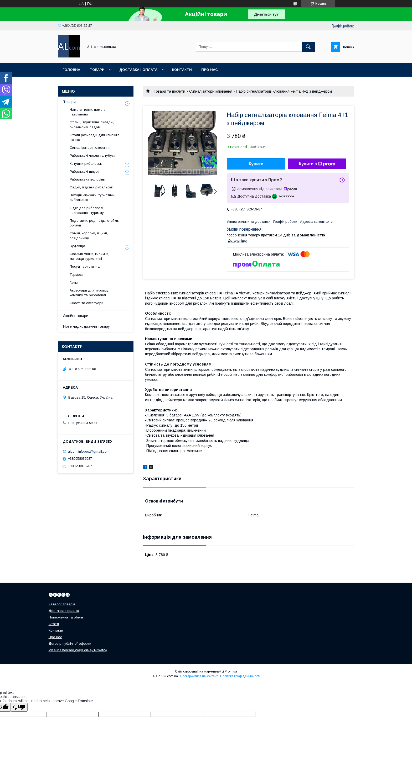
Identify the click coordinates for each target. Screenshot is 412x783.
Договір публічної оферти (70, 644)
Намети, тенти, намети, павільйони (88, 112)
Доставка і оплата (138, 70)
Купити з (317, 164)
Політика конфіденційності (240, 676)
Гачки (74, 282)
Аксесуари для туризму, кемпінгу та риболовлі (89, 292)
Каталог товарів (62, 604)
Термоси (77, 275)
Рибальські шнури (85, 171)
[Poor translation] (19, 707)
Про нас (209, 70)
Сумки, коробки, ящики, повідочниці (89, 235)
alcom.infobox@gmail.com (89, 451)
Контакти (182, 70)
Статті (54, 624)
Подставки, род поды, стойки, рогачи (94, 223)
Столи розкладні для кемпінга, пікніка (95, 137)
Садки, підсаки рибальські (92, 187)
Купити (256, 164)
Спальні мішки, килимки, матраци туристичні (89, 256)
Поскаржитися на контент (199, 676)
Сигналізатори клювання (210, 91)
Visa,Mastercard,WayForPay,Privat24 (78, 650)
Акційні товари (75, 316)
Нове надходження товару (86, 326)
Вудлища (77, 246)
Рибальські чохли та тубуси (93, 155)
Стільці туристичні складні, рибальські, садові (92, 124)
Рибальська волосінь (87, 179)
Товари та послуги (169, 91)
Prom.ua (231, 671)
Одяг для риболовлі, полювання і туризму (87, 210)
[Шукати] (308, 47)
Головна (71, 70)
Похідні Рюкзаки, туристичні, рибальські (93, 197)
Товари (97, 70)
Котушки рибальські (86, 164)
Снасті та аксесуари (86, 303)
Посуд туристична (85, 266)
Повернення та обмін (66, 617)
